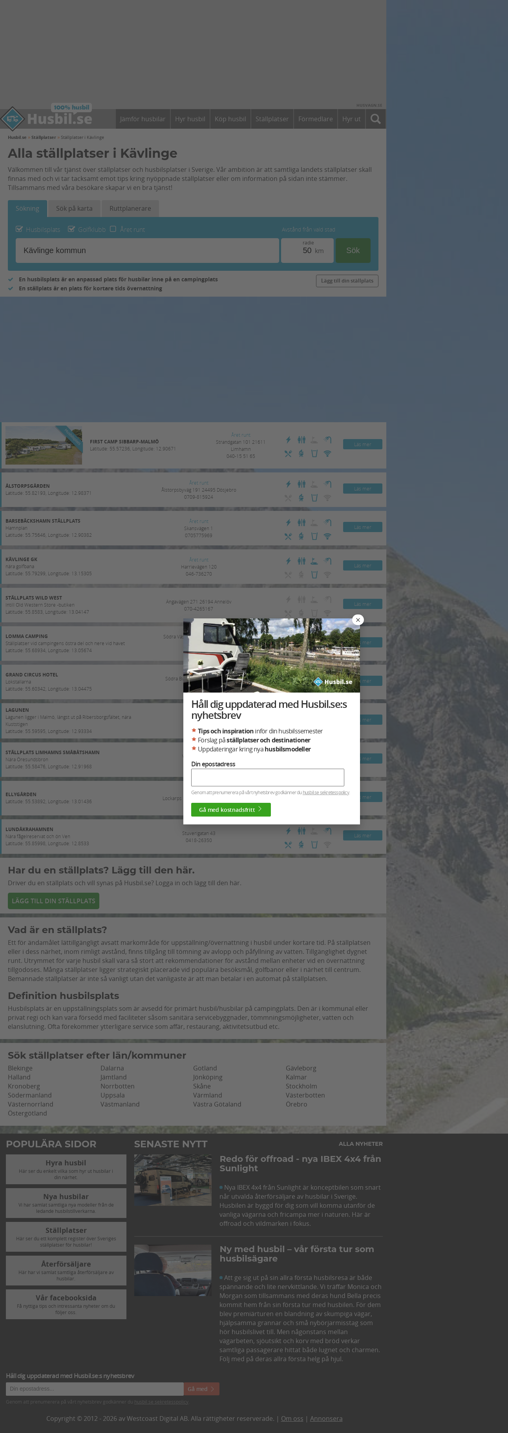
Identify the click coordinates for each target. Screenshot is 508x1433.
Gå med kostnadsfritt (231, 809)
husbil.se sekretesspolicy (326, 792)
